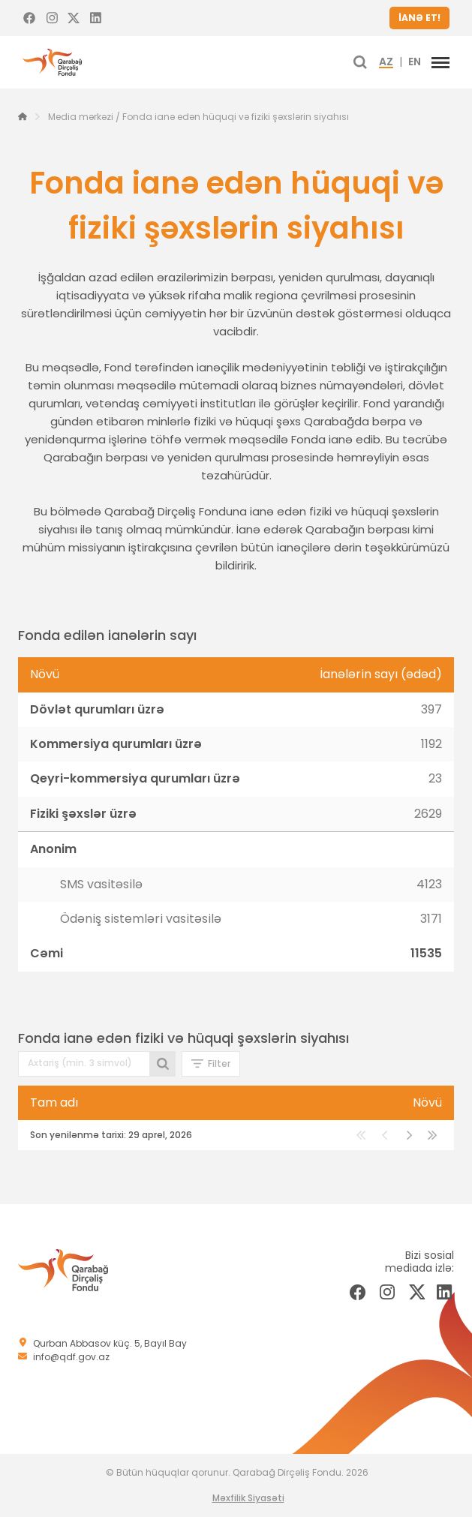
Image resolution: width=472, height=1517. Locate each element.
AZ (386, 62)
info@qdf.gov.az (71, 1356)
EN (414, 62)
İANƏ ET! (419, 17)
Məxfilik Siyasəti (248, 1497)
